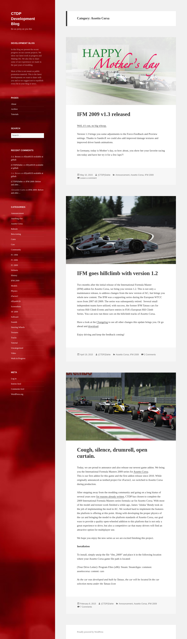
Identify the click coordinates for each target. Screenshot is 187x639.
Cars (13, 244)
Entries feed (16, 384)
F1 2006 (14, 260)
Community (16, 249)
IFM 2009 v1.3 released (103, 114)
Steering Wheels (18, 327)
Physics (14, 291)
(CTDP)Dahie (17, 165)
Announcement (17, 213)
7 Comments (86, 607)
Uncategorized (17, 348)
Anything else (17, 218)
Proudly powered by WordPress (90, 632)
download (93, 326)
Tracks (14, 337)
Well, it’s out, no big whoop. (91, 125)
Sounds (14, 322)
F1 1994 (14, 255)
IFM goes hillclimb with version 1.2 (117, 273)
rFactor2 (14, 296)
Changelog (102, 322)
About (13, 104)
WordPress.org (17, 394)
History (14, 275)
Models (14, 286)
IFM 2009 (15, 280)
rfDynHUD (16, 301)
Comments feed (17, 389)
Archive (14, 109)
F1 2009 (14, 265)
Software (15, 317)
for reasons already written (110, 496)
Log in (14, 378)
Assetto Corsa (17, 224)
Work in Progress (18, 358)
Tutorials (15, 114)
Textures (14, 332)
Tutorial (14, 343)
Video (13, 353)
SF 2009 (14, 312)
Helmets (14, 270)
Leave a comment (88, 178)
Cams (13, 239)
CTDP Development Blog (23, 18)
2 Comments (150, 354)
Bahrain (14, 229)
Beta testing (16, 234)
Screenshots (16, 306)
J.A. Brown (16, 156)
